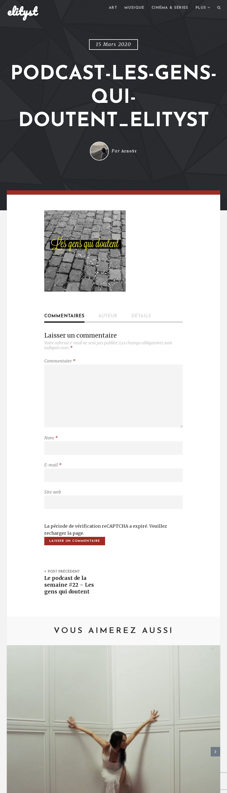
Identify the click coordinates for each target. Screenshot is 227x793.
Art (106, 8)
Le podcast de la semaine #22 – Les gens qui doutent (70, 595)
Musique (128, 8)
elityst (22, 11)
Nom (51, 443)
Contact (52, 786)
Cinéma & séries (166, 8)
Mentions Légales (86, 786)
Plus (199, 8)
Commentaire (59, 361)
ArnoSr (129, 152)
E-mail (53, 471)
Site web (52, 500)
